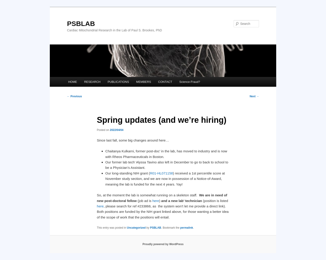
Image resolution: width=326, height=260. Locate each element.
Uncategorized (136, 227)
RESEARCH (92, 82)
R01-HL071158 (161, 173)
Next (254, 96)
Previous (74, 96)
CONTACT (165, 82)
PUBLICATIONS (118, 82)
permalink (186, 227)
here (155, 201)
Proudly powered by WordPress (162, 244)
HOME (72, 82)
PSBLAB (81, 23)
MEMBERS (143, 82)
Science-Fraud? (189, 82)
